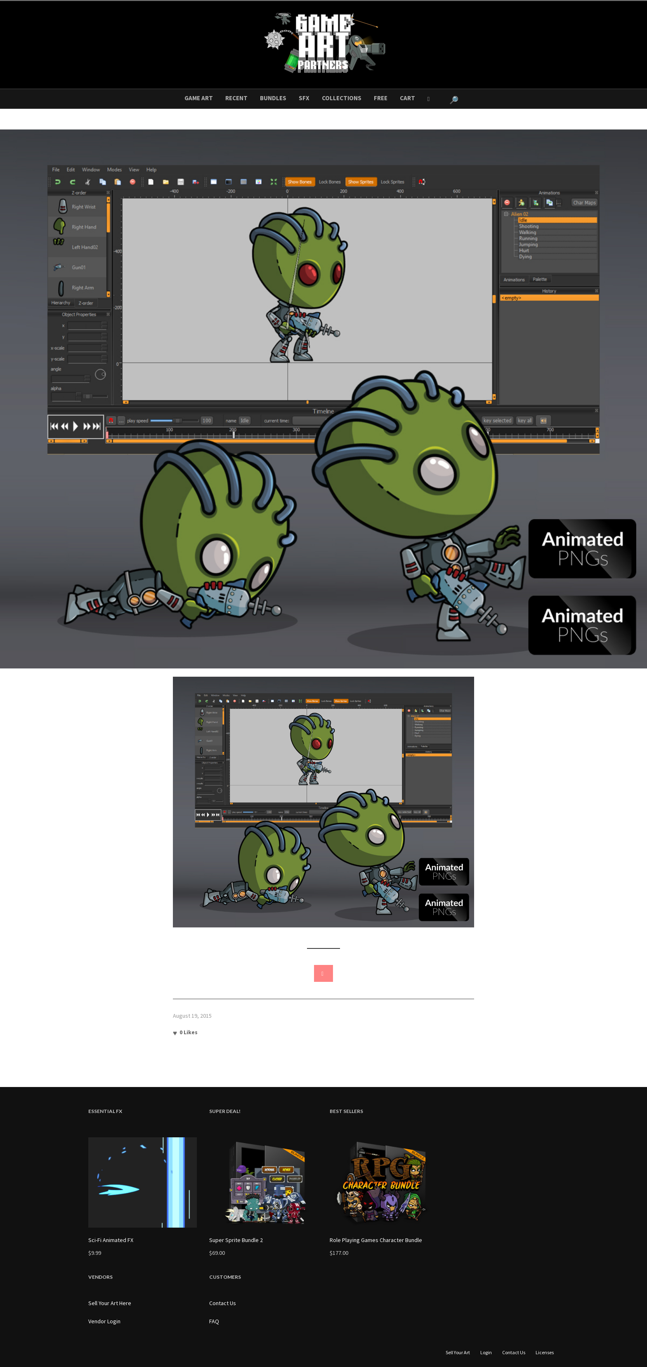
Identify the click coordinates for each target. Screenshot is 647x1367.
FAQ (214, 1321)
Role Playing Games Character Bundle (376, 1240)
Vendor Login (104, 1321)
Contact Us (222, 1303)
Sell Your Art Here (109, 1303)
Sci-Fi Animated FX (110, 1240)
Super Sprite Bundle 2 (236, 1240)
